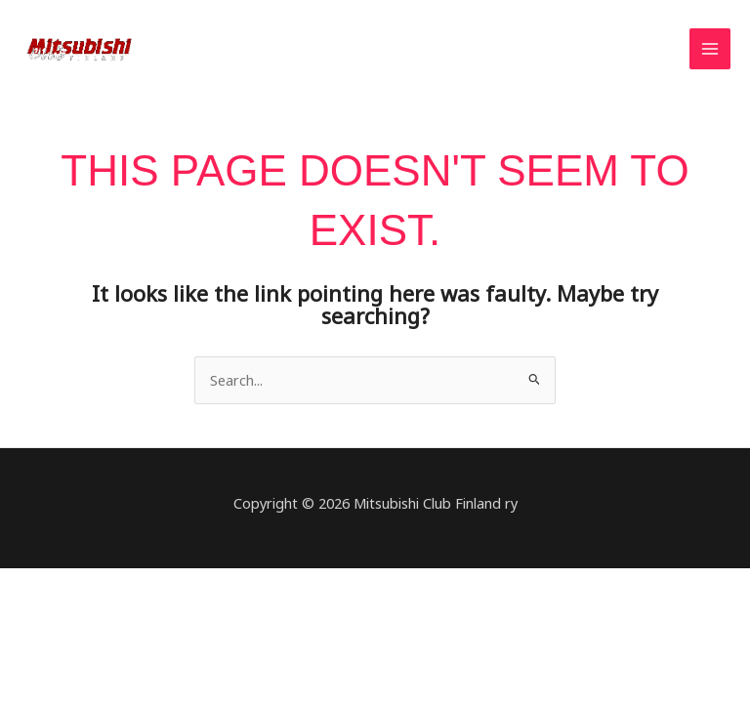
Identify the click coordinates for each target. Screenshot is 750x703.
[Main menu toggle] (709, 48)
